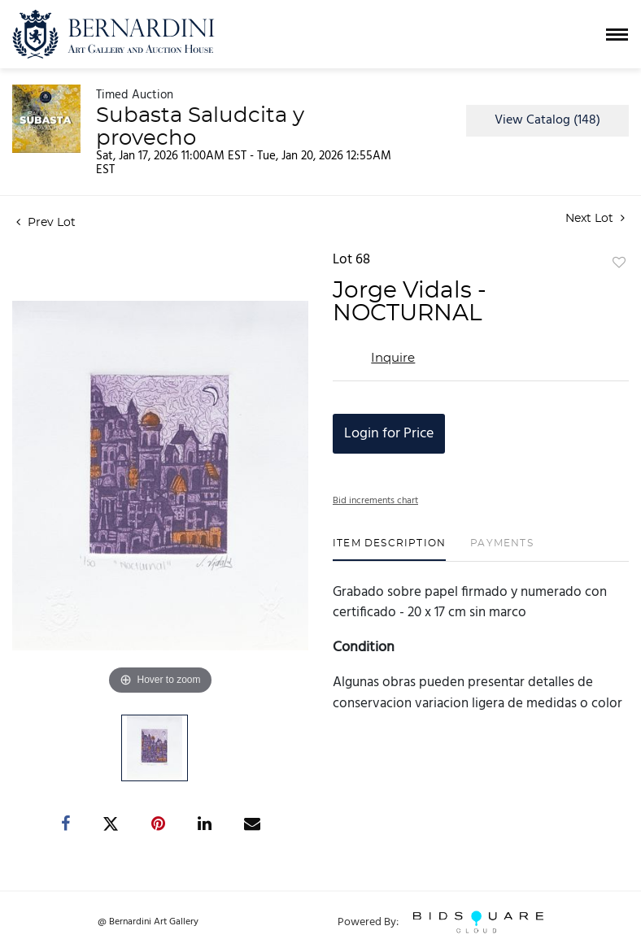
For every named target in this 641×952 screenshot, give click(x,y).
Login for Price (389, 434)
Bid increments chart (375, 500)
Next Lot (595, 218)
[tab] (389, 549)
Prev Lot (46, 222)
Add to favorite (619, 263)
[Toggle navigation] (617, 34)
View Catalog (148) (547, 120)
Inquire (393, 358)
